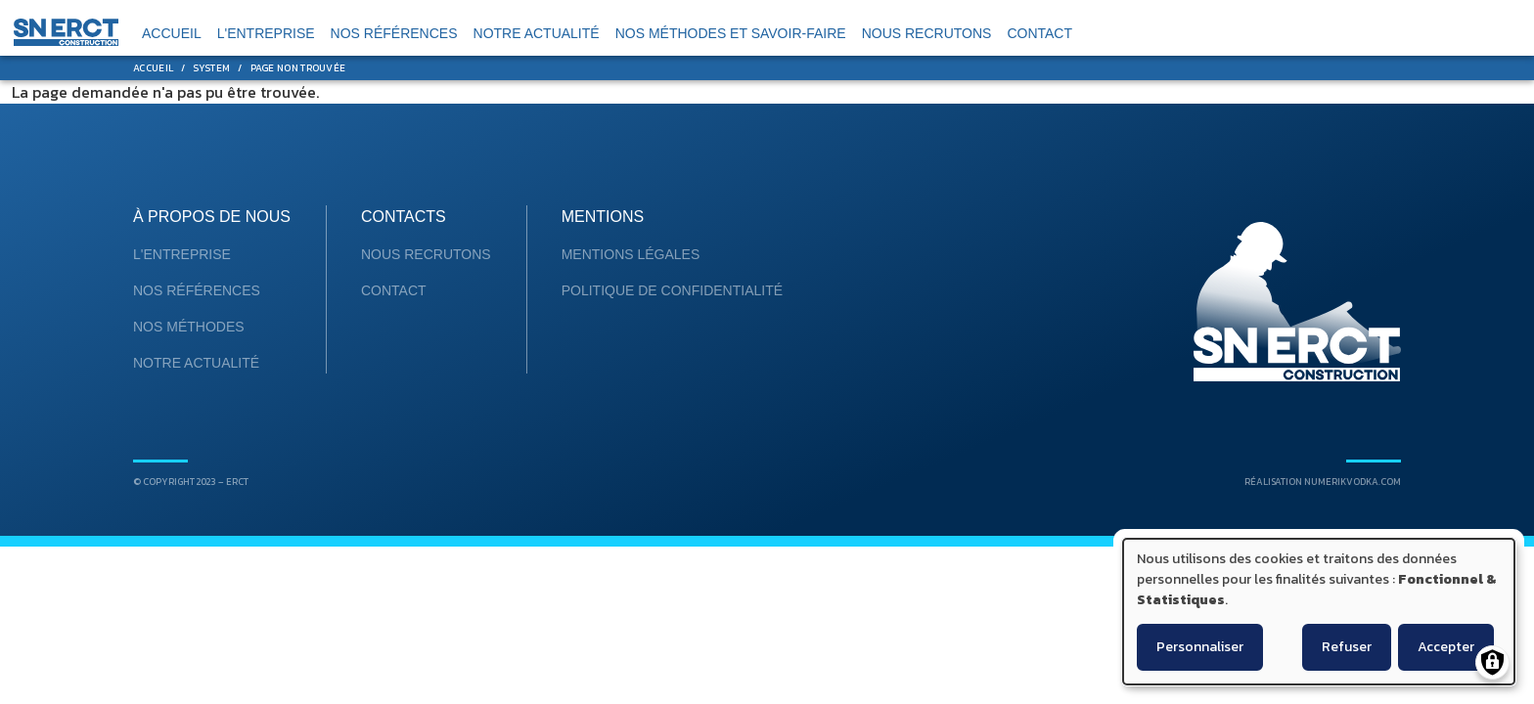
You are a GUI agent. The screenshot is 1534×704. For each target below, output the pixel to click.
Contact (394, 290)
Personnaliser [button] (1199, 647)
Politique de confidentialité (672, 290)
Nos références (196, 290)
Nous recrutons (426, 254)
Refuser (1347, 647)
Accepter (1446, 647)
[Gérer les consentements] (1492, 662)
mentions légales (631, 254)
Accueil (153, 68)
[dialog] (1318, 611)
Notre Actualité (196, 363)
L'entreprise (182, 254)
